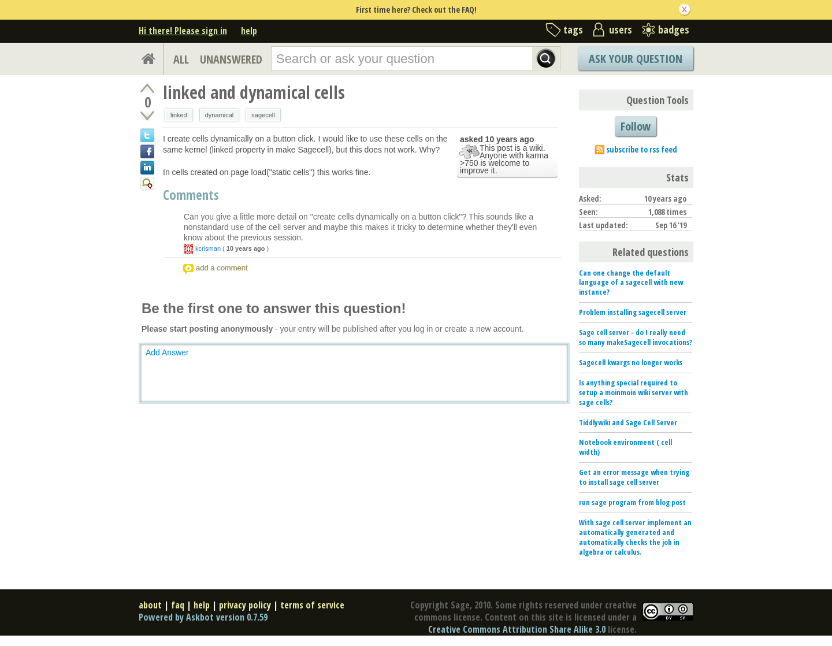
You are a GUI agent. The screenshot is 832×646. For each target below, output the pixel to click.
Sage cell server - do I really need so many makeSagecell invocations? (635, 337)
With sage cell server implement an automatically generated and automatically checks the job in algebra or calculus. (635, 537)
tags (573, 29)
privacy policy (245, 605)
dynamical (219, 115)
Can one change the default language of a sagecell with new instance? (631, 283)
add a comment (222, 267)
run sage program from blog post (632, 502)
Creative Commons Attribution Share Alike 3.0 (517, 629)
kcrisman (208, 248)
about (150, 605)
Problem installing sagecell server (632, 312)
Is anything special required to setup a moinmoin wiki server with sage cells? (633, 392)
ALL (181, 59)
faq (177, 605)
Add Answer (167, 352)
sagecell (262, 115)
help (249, 30)
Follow (636, 126)
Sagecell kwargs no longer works (630, 362)
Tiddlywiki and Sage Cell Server (628, 422)
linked (178, 115)
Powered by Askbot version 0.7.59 (203, 617)
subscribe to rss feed (641, 149)
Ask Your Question (635, 58)
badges (673, 29)
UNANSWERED (231, 59)
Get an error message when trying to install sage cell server (634, 477)
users (620, 29)
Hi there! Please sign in (183, 30)
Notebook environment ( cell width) (625, 447)
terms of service (312, 605)
